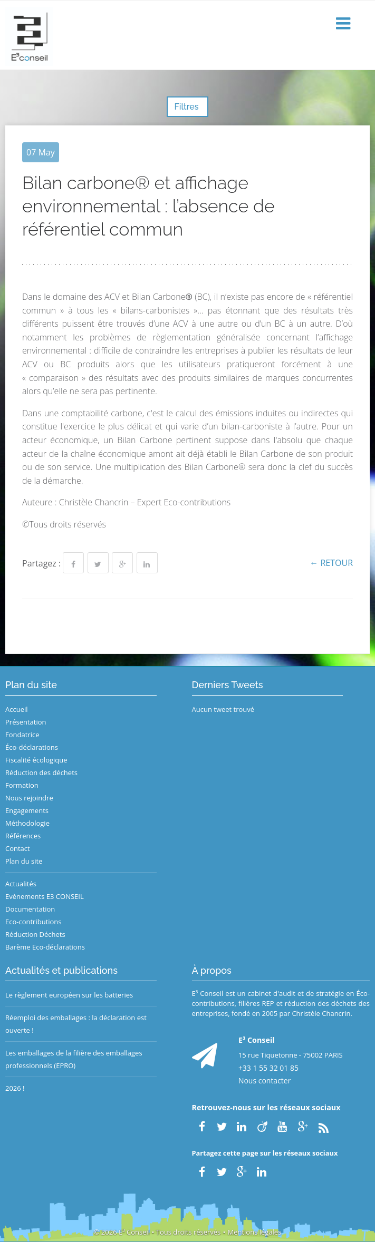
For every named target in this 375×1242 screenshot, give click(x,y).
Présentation (25, 722)
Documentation (30, 909)
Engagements (27, 810)
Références (23, 835)
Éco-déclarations (31, 747)
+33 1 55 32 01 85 (268, 1068)
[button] (344, 24)
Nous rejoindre (29, 798)
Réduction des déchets (41, 772)
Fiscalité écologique (36, 760)
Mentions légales (254, 1232)
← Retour (331, 563)
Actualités (20, 883)
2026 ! (15, 1088)
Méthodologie (27, 823)
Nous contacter (264, 1080)
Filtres (187, 107)
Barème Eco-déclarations (45, 947)
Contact (17, 848)
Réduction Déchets (35, 934)
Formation (22, 785)
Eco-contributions (33, 921)
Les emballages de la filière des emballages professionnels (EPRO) (73, 1059)
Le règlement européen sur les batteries (69, 995)
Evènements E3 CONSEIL (44, 896)
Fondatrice (22, 734)
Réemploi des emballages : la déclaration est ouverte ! (76, 1024)
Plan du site (23, 861)
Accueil (16, 709)
